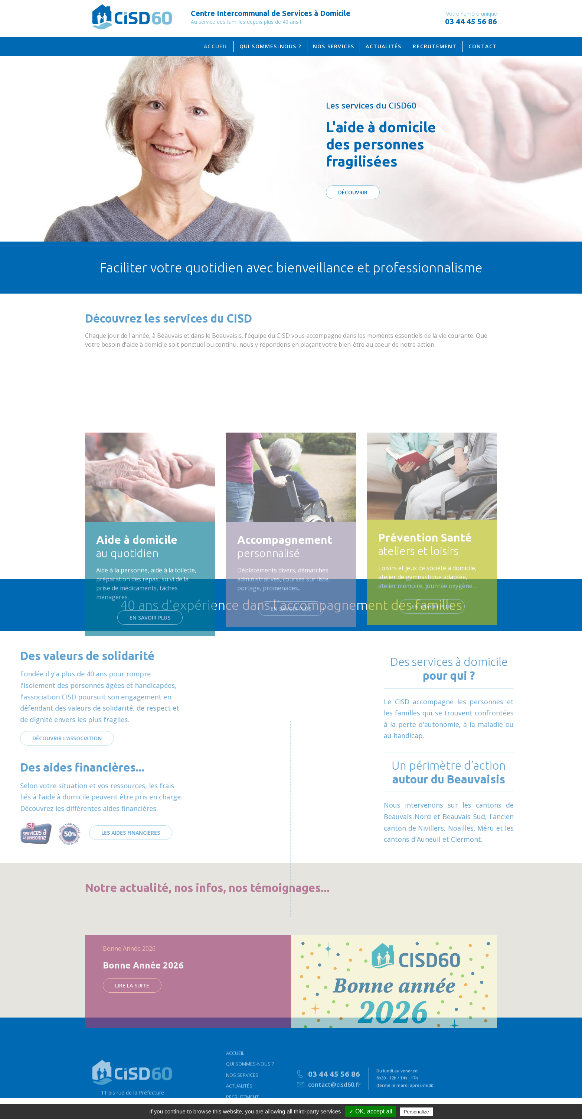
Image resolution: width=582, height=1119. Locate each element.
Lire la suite (132, 1026)
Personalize (416, 1112)
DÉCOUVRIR (352, 192)
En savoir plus (150, 708)
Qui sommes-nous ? (250, 1091)
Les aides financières (52, 832)
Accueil (235, 1080)
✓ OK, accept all (370, 1111)
